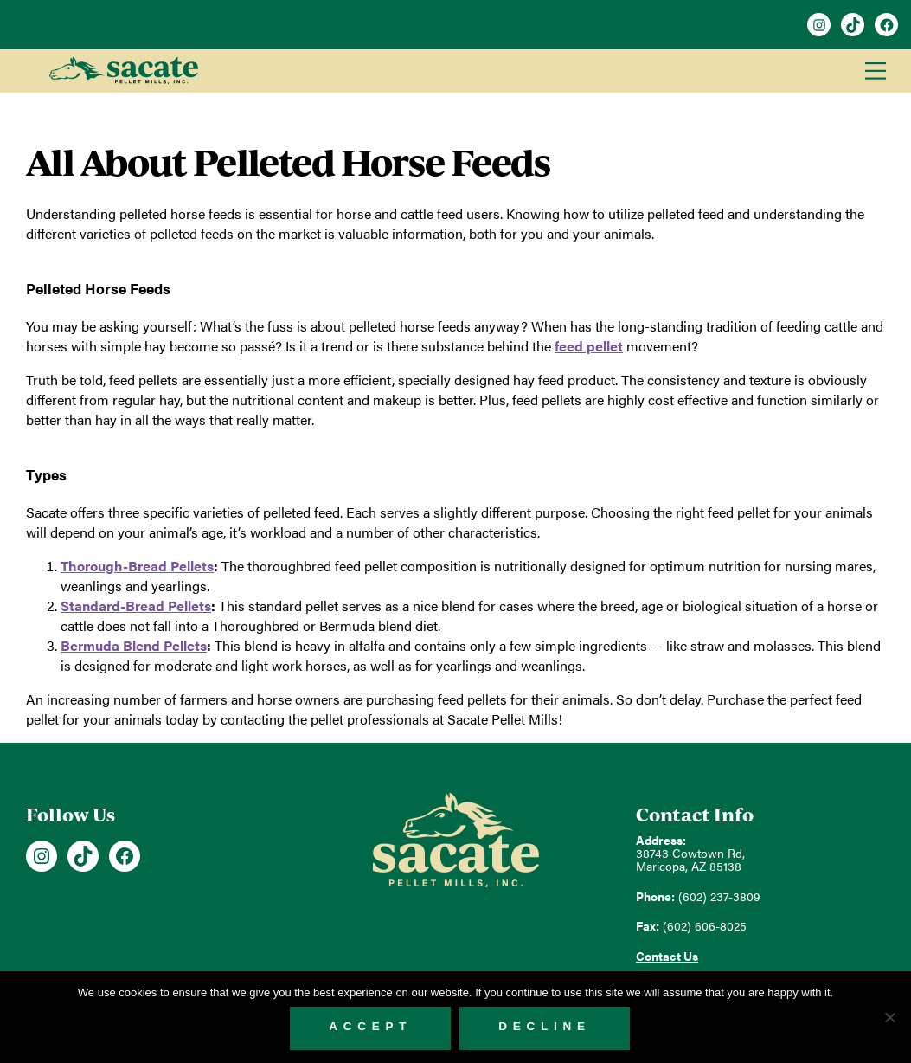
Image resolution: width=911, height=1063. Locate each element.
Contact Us (667, 956)
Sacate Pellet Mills (123, 71)
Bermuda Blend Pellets (134, 645)
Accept (370, 1026)
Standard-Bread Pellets (136, 605)
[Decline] (889, 1017)
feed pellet (589, 346)
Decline (544, 1026)
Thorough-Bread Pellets (137, 566)
